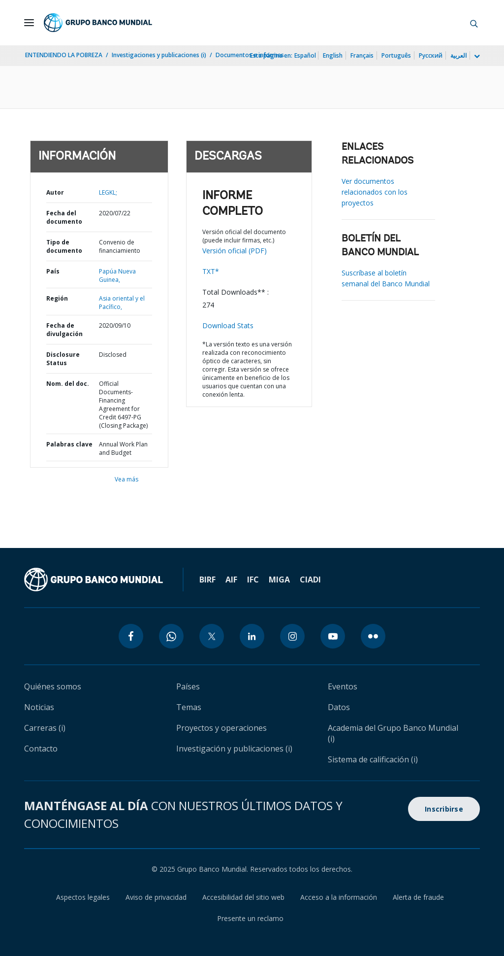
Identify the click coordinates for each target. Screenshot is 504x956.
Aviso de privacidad (156, 897)
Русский (430, 55)
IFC (253, 579)
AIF (231, 579)
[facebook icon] (131, 636)
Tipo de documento (64, 246)
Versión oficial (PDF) (234, 250)
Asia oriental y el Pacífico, (122, 302)
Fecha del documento (64, 217)
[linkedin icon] (252, 636)
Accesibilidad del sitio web (243, 897)
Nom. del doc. (67, 383)
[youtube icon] (332, 636)
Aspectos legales (83, 897)
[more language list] (476, 56)
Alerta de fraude (418, 897)
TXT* (210, 271)
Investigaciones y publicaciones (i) (159, 55)
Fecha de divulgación (64, 329)
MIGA (279, 579)
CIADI (310, 579)
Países (188, 686)
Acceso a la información (338, 897)
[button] (474, 23)
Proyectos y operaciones (221, 727)
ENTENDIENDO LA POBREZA (63, 55)
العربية (458, 55)
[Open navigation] (29, 22)
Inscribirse (444, 809)
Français (362, 55)
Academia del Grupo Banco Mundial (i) (393, 733)
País (53, 271)
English (333, 55)
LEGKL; (108, 192)
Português (396, 55)
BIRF (207, 579)
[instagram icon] (292, 636)
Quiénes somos (52, 686)
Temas (188, 707)
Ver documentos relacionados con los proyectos (375, 191)
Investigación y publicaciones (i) (234, 748)
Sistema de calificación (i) (373, 759)
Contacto (41, 748)
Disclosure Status (63, 358)
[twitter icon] (211, 636)
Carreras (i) (44, 727)
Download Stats (227, 325)
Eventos (342, 686)
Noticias (39, 707)
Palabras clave (69, 444)
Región (57, 298)
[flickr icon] (373, 636)
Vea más (126, 479)
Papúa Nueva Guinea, (117, 275)
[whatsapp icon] (171, 636)
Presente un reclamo (250, 918)
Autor (55, 192)
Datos (339, 707)
